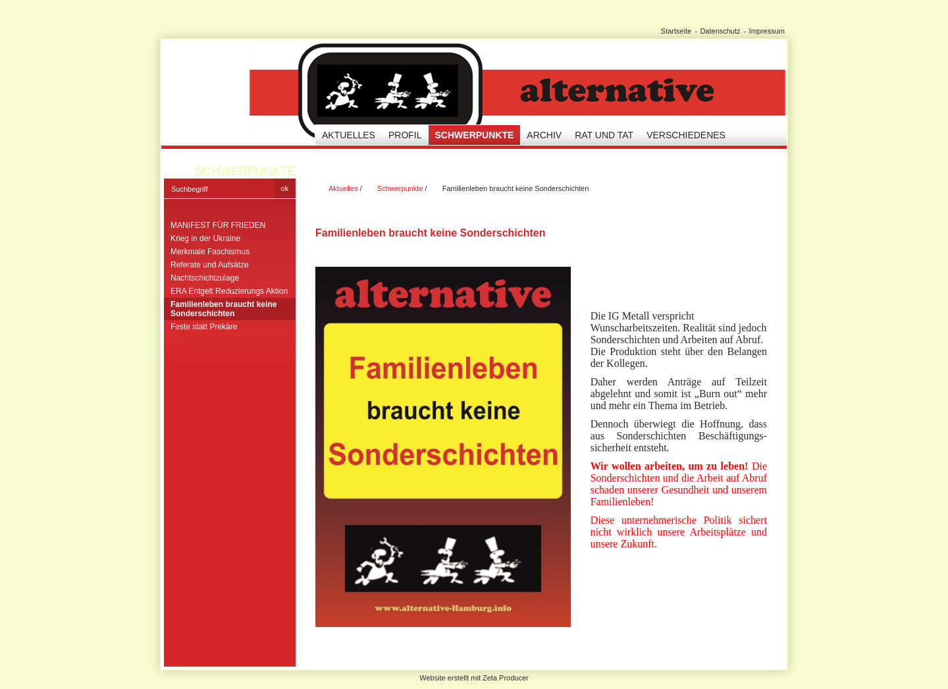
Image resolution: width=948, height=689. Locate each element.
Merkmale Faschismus (210, 251)
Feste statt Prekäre (204, 326)
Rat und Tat (604, 135)
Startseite (676, 31)
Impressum (767, 31)
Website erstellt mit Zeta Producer (473, 678)
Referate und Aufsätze (210, 264)
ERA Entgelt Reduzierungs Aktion (229, 291)
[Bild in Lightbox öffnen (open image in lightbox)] (443, 447)
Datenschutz (720, 31)
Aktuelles (348, 135)
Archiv (544, 135)
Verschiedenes (685, 135)
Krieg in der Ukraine (205, 238)
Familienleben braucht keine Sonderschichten (223, 309)
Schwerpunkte (474, 135)
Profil (405, 135)
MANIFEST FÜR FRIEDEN (218, 225)
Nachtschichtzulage (205, 278)
